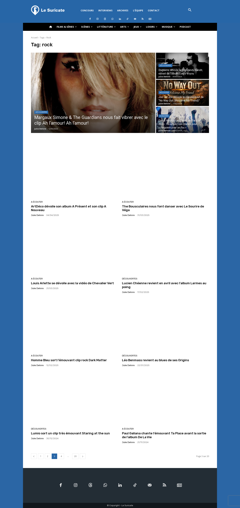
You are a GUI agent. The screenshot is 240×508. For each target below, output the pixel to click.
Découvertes (41, 112)
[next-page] (83, 456)
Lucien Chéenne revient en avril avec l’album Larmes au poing (164, 285)
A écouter (164, 92)
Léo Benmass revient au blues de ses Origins (155, 360)
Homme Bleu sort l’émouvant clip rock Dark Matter (69, 360)
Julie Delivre (37, 215)
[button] (189, 10)
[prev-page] (34, 456)
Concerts (164, 116)
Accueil (34, 37)
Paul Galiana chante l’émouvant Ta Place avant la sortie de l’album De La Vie (164, 435)
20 (75, 456)
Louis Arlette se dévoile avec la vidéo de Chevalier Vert (72, 283)
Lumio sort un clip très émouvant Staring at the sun (70, 433)
